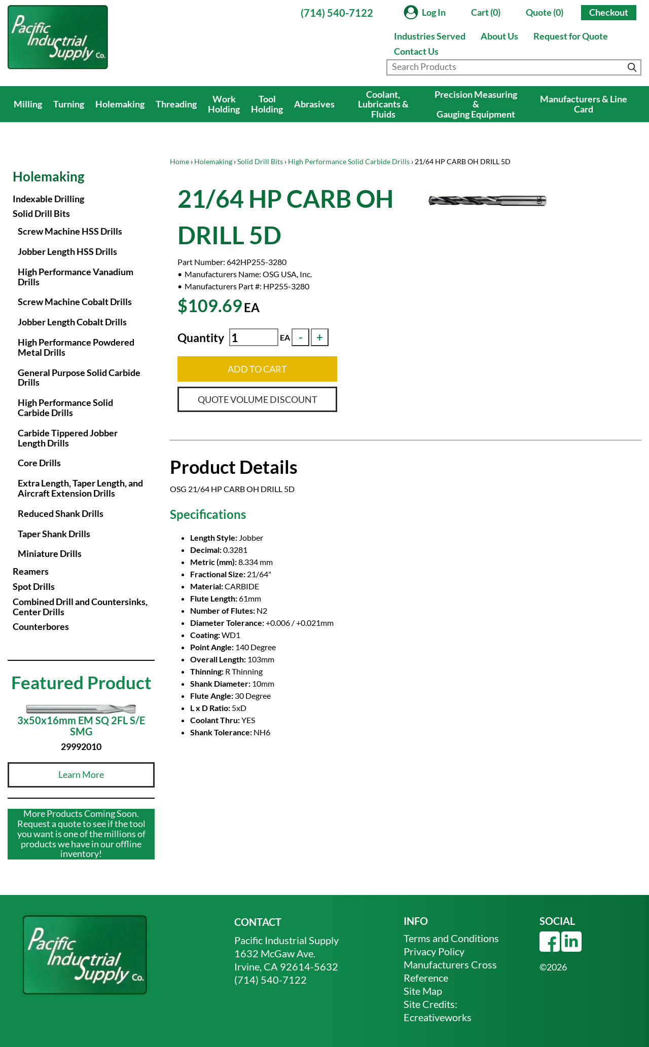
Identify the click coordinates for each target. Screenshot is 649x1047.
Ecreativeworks (438, 1017)
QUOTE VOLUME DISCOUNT (257, 399)
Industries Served (429, 36)
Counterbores (41, 626)
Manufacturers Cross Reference (450, 971)
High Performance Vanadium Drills (75, 276)
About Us (499, 36)
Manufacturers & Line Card (583, 104)
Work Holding (224, 104)
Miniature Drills (50, 553)
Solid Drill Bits (260, 161)
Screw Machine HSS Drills (70, 231)
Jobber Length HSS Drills (67, 251)
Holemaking (120, 103)
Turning (68, 103)
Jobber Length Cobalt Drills (72, 321)
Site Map (423, 991)
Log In (434, 12)
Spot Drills (34, 586)
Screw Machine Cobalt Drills (75, 301)
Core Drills (39, 462)
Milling (28, 103)
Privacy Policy (434, 951)
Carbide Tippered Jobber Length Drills (68, 437)
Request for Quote (570, 36)
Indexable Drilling (48, 198)
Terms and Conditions (451, 938)
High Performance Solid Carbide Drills (349, 161)
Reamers (31, 571)
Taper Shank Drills (54, 533)
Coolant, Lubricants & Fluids (383, 104)
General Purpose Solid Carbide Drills (79, 377)
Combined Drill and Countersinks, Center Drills (80, 606)
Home (179, 161)
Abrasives (314, 103)
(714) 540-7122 (337, 13)
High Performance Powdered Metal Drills (76, 347)
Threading (176, 103)
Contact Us (416, 51)
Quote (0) (544, 12)
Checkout (608, 12)
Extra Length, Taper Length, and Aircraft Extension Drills (80, 488)
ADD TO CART (257, 369)
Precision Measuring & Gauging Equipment (476, 104)
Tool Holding (267, 104)
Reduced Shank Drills (60, 513)
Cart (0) (485, 12)
